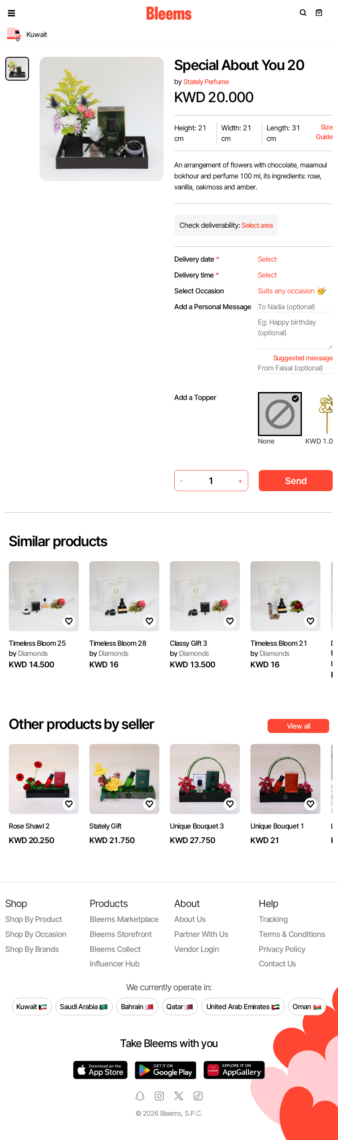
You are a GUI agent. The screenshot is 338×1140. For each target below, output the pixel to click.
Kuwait (31, 1006)
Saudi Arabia (84, 1006)
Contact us (277, 963)
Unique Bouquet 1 (277, 826)
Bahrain (137, 1006)
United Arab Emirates (243, 1006)
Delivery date (197, 259)
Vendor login (196, 949)
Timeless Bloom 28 (118, 643)
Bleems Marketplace (124, 919)
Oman (307, 1006)
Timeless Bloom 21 (279, 643)
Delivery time (196, 274)
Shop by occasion (35, 934)
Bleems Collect (115, 949)
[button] (11, 13)
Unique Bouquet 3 (197, 826)
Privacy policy (282, 949)
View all (298, 726)
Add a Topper (195, 397)
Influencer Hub (115, 963)
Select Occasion (199, 290)
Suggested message (303, 358)
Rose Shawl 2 (29, 826)
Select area (256, 225)
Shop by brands (32, 949)
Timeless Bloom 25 (37, 643)
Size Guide (324, 132)
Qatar (179, 1006)
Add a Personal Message (212, 306)
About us (190, 919)
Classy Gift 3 (188, 643)
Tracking (273, 919)
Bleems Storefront (121, 934)
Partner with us (201, 934)
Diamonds (28, 653)
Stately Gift (105, 826)
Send (296, 480)
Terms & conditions (292, 934)
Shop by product (33, 919)
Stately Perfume (206, 82)
